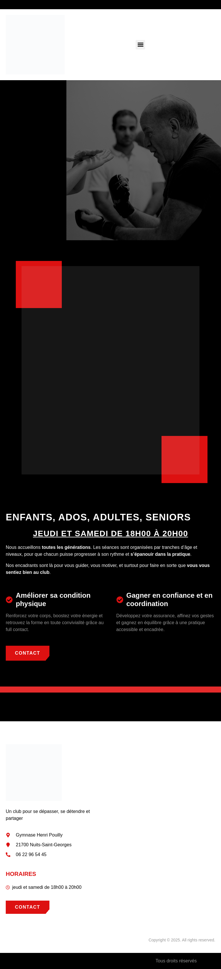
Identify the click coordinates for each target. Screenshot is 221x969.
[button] (140, 44)
